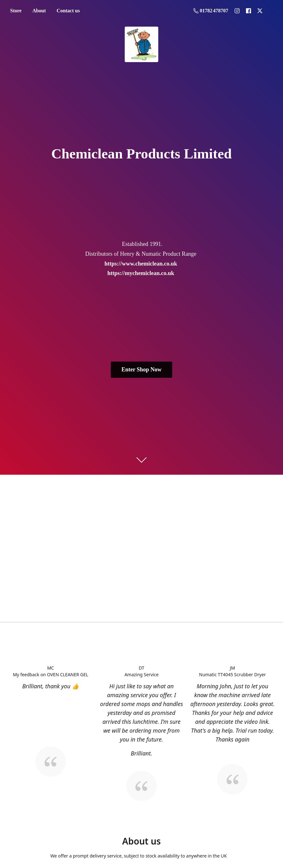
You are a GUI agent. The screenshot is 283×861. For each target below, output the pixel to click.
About (39, 10)
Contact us (68, 10)
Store (16, 10)
